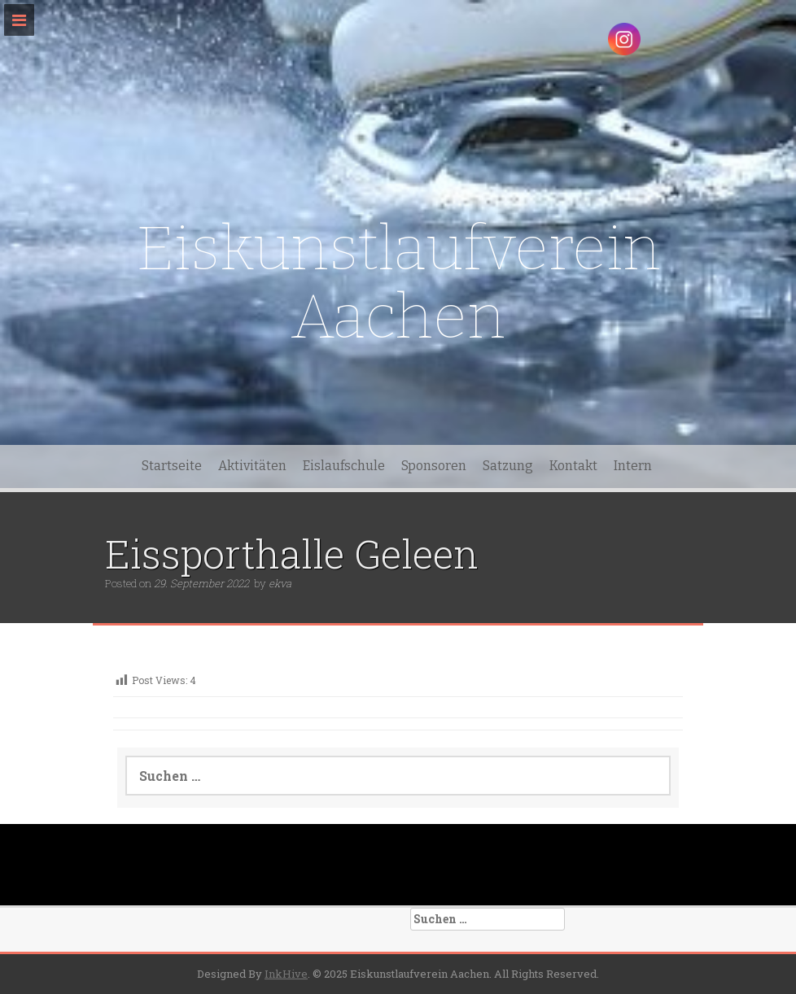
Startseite (172, 465)
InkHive (286, 973)
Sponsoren (433, 465)
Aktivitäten (252, 465)
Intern (633, 465)
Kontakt (573, 465)
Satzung (508, 465)
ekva (280, 583)
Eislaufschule (344, 465)
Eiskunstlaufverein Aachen (398, 282)
